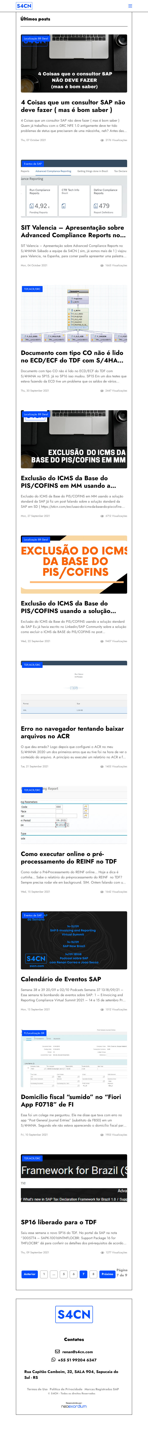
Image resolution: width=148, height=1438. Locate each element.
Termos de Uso (37, 1408)
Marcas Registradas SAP (102, 1408)
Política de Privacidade (66, 1408)
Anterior (29, 1293)
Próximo (107, 1293)
